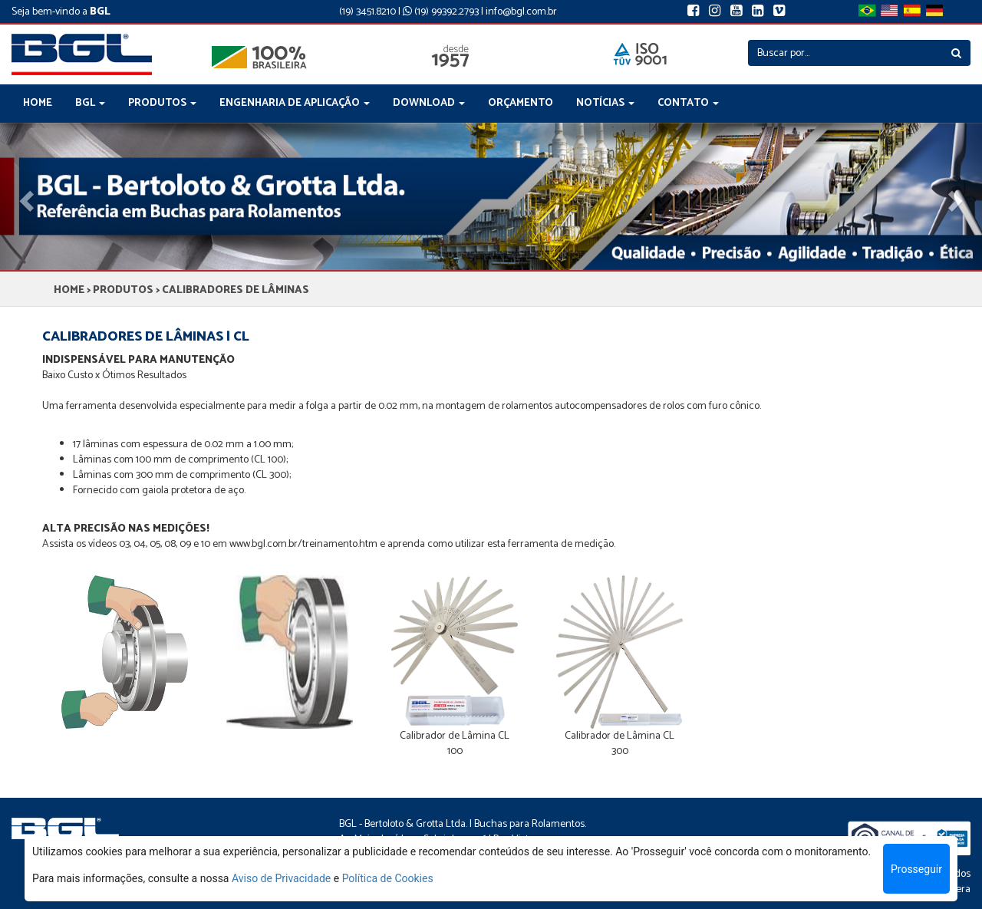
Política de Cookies (387, 878)
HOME (37, 103)
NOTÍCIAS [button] (605, 103)
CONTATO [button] (688, 103)
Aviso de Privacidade (281, 878)
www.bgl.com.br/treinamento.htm (303, 544)
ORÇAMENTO (520, 103)
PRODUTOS (123, 290)
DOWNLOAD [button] (429, 103)
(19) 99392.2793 (441, 12)
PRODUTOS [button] (162, 103)
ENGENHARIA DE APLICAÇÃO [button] (294, 103)
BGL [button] (90, 103)
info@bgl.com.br (521, 12)
